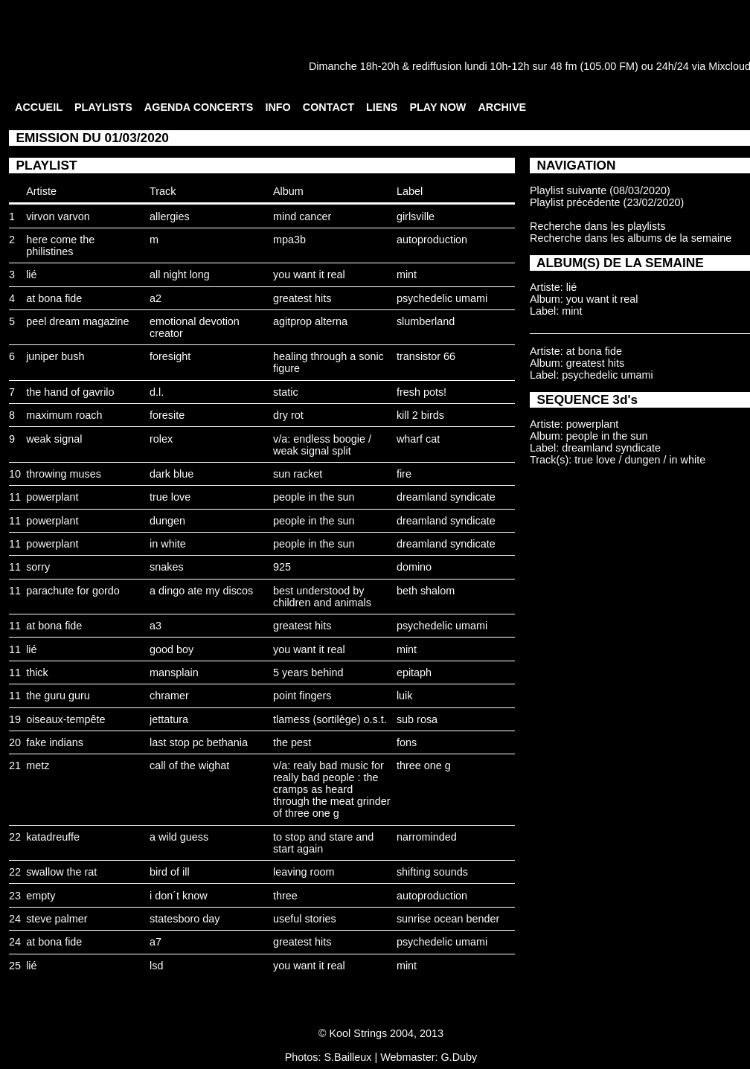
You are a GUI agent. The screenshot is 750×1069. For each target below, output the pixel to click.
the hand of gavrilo (70, 392)
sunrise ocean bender (448, 919)
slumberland (426, 321)
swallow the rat (61, 872)
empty (40, 896)
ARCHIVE (502, 107)
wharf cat (418, 439)
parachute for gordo (73, 591)
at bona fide (54, 298)
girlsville (416, 216)
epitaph (414, 672)
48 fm (563, 66)
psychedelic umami (442, 298)
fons (407, 742)
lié (31, 274)
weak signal (54, 439)
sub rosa (417, 719)
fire (404, 474)
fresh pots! (421, 392)
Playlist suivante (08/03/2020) (600, 190)
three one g (424, 765)
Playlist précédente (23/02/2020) (607, 202)
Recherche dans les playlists (597, 226)
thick (37, 672)
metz (37, 765)
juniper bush (55, 356)
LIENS (381, 107)
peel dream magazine (77, 321)
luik (405, 696)
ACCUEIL (38, 107)
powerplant (52, 497)
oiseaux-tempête (65, 719)
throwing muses (63, 474)
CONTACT (328, 107)
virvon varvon (58, 216)
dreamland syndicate (446, 497)
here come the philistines (60, 245)
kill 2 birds (420, 415)
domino (414, 567)
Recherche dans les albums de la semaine (630, 238)
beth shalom (426, 591)
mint (407, 274)
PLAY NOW (437, 107)
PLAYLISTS (103, 107)
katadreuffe (53, 837)
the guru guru (58, 696)
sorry (38, 567)
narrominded (427, 837)
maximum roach (64, 415)
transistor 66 (426, 356)
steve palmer (56, 919)
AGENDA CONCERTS (199, 107)
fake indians (54, 742)
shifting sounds (432, 872)
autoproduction (432, 239)
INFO (277, 107)
